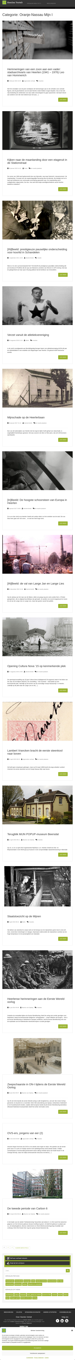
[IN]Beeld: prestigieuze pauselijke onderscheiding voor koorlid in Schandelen (37, 251)
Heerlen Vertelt (15, 2)
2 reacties (40, 81)
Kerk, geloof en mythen (34, 1294)
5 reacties (31, 922)
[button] (72, 1330)
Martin (27, 340)
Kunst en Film (46, 1294)
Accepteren (37, 1348)
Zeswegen (27, 1281)
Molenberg (18, 1284)
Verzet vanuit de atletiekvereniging (28, 334)
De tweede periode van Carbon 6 (27, 1208)
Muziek (60, 1294)
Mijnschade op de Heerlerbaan (26, 417)
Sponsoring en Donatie (32, 1312)
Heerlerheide (10, 1281)
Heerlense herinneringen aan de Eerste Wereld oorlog (35, 1000)
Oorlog (35, 1298)
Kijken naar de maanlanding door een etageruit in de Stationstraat (37, 161)
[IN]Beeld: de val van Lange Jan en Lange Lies (35, 583)
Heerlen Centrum (41, 1281)
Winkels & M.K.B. (26, 1298)
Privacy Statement (39, 1357)
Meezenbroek (52, 1281)
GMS (33, 1281)
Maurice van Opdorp (28, 840)
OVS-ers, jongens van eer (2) (25, 1133)
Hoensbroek (19, 1281)
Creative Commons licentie (17, 1321)
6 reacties (34, 340)
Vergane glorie (15, 1298)
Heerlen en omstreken (35, 1284)
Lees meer (63, 99)
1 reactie (39, 258)
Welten (25, 1284)
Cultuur (17, 1294)
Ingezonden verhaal (29, 81)
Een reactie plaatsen (36, 168)
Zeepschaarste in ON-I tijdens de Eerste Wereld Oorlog (36, 1086)
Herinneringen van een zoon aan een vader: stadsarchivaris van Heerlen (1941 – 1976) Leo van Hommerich (35, 72)
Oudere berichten (22, 1248)
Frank (25, 168)
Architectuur (9, 1294)
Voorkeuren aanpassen (37, 1353)
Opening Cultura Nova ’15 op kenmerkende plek (36, 666)
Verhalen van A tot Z (34, 3)
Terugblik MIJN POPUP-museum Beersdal (33, 834)
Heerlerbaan (9, 1284)
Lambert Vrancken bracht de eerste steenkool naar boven (35, 752)
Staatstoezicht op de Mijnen (24, 916)
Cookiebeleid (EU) (65, 1312)
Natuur (66, 1294)
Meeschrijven (51, 3)
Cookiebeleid (29, 1357)
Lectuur (54, 1294)
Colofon (47, 1357)
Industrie (23, 1294)
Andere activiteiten (50, 1312)
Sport (7, 1298)
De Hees (60, 1281)
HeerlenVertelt (30, 258)
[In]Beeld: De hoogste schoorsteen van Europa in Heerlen (37, 501)
